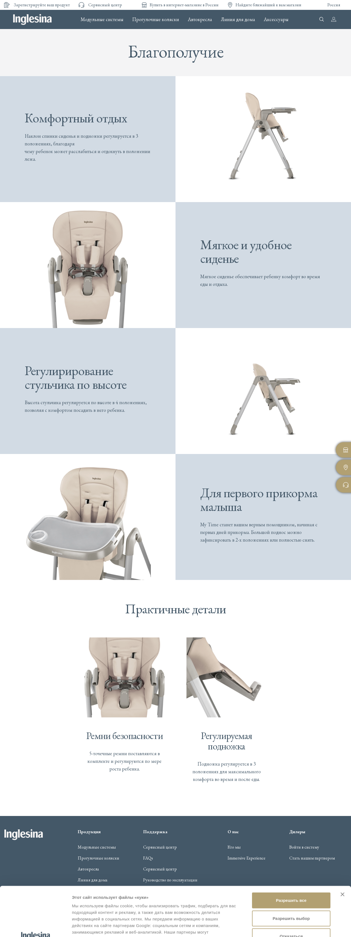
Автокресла (200, 19)
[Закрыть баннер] (342, 845)
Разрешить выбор (291, 869)
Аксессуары (276, 19)
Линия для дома (238, 19)
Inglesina (32, 19)
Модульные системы (102, 19)
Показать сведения (92, 926)
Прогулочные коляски (155, 19)
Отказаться (291, 886)
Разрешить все (291, 851)
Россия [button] (333, 5)
